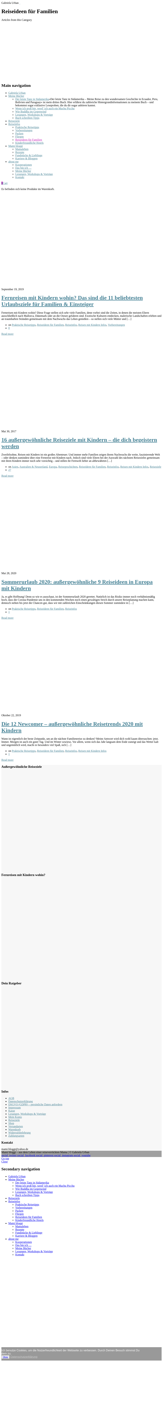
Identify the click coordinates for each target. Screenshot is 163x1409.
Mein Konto (15, 1116)
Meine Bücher (16, 95)
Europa (53, 466)
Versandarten (15, 1126)
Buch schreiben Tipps (27, 117)
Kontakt (19, 177)
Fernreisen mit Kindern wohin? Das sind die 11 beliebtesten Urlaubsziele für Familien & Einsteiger (72, 301)
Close (4, 1161)
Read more (7, 333)
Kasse (11, 1110)
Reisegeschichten (68, 466)
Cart (4, 183)
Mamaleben (21, 149)
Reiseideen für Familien (28, 139)
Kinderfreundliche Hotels (29, 142)
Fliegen (19, 136)
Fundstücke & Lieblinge (28, 155)
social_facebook (26, 1155)
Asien (15, 466)
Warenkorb (14, 1129)
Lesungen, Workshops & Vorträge (34, 114)
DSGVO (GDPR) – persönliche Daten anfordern (35, 1104)
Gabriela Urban (17, 92)
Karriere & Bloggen (26, 158)
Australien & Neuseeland (33, 466)
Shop (11, 1123)
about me (13, 161)
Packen (19, 133)
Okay (5, 1357)
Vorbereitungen (23, 130)
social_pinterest (45, 1155)
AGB (11, 1098)
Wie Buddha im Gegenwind (30, 111)
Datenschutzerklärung (20, 1101)
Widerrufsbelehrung (19, 1132)
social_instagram (64, 1155)
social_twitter (9, 1155)
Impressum (14, 1107)
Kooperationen (23, 164)
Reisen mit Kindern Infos (92, 324)
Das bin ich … (23, 167)
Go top (5, 1158)
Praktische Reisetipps (27, 127)
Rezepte (19, 152)
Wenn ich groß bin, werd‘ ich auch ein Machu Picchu (45, 108)
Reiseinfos (14, 124)
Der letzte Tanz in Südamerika (32, 99)
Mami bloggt (15, 145)
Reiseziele (14, 120)
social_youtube (82, 1155)
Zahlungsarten (16, 1135)
